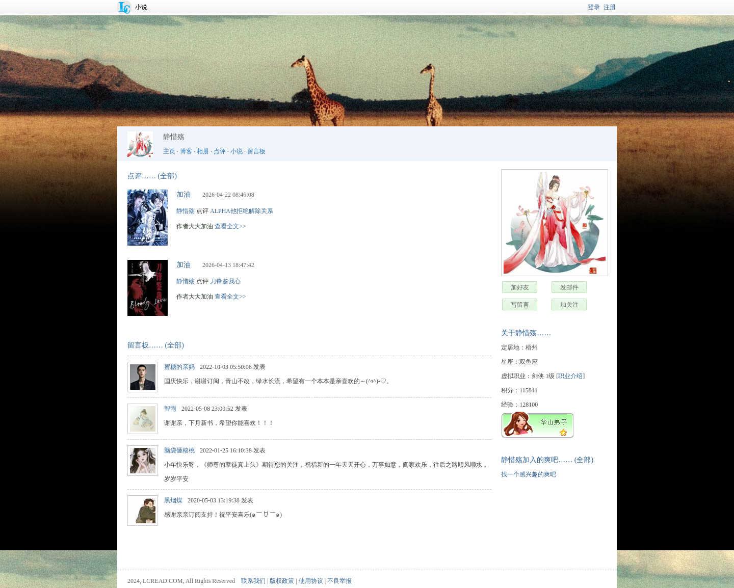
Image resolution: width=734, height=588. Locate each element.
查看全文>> (230, 226)
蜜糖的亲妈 (179, 366)
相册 (203, 151)
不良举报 (339, 580)
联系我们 (253, 580)
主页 (169, 151)
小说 (141, 7)
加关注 (569, 304)
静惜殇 (185, 211)
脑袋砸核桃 (179, 450)
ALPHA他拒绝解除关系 (241, 211)
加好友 (520, 287)
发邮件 (569, 287)
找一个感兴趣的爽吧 (528, 474)
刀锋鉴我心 (225, 281)
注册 (610, 7)
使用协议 (311, 580)
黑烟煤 (173, 500)
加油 (183, 194)
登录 (594, 7)
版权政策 (282, 580)
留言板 (256, 151)
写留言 (520, 304)
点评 (220, 151)
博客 (186, 151)
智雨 (170, 408)
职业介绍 (570, 376)
